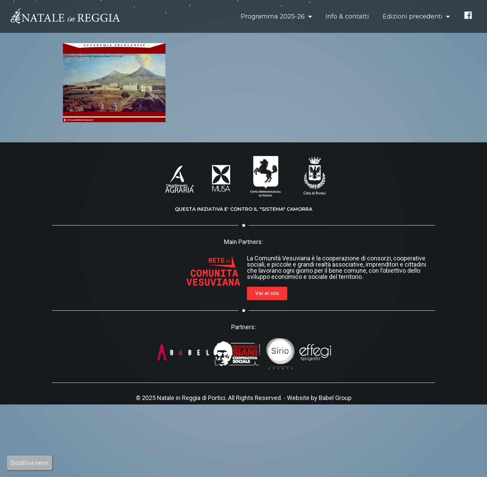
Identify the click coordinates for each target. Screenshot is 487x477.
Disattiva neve (30, 462)
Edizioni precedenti (416, 16)
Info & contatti (347, 16)
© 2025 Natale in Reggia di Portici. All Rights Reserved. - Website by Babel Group (244, 397)
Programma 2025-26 (276, 16)
